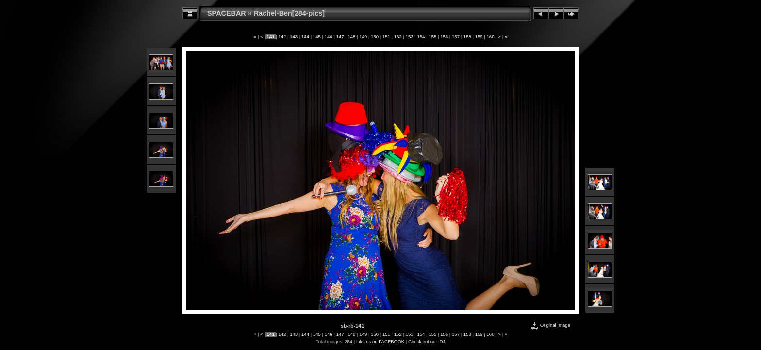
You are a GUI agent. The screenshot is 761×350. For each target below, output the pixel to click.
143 (294, 36)
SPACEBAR (226, 13)
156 (444, 36)
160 (490, 36)
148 (352, 36)
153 (409, 36)
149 (363, 36)
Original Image (550, 325)
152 (398, 36)
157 (455, 36)
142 (282, 36)
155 (433, 36)
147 (340, 36)
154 (421, 36)
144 (305, 36)
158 (467, 36)
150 (374, 36)
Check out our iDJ (426, 341)
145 (317, 36)
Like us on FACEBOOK (380, 341)
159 (479, 36)
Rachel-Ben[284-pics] (289, 13)
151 (386, 36)
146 (328, 36)
